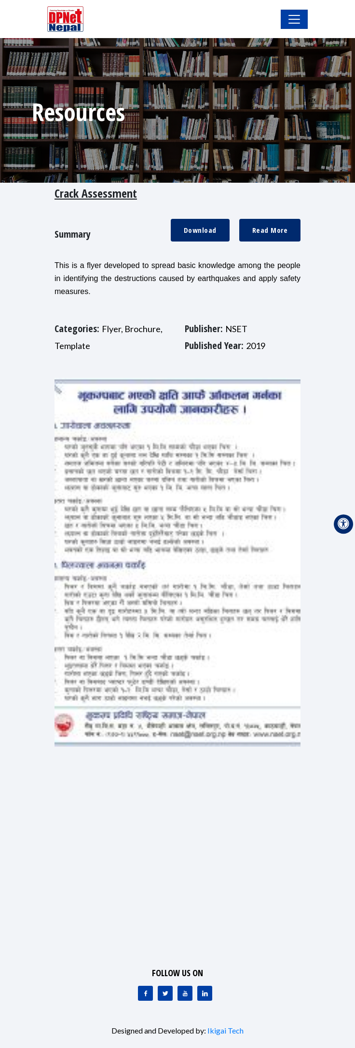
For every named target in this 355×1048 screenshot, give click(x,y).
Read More (270, 230)
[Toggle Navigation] (294, 19)
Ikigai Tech (225, 1030)
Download (200, 230)
